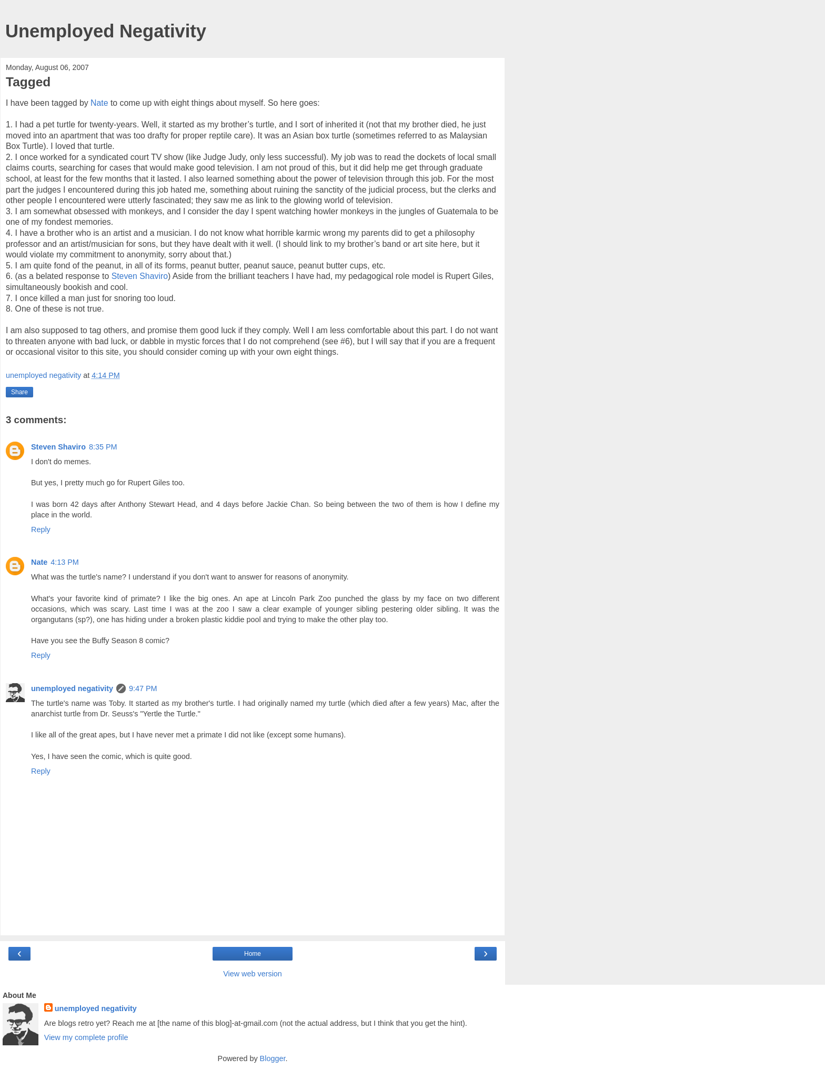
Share (19, 392)
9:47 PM (143, 688)
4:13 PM (65, 562)
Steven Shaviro (140, 276)
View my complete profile (86, 1037)
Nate (99, 102)
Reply (41, 529)
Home (252, 953)
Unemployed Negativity (105, 31)
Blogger (273, 1058)
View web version (252, 974)
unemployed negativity (72, 688)
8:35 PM (103, 447)
